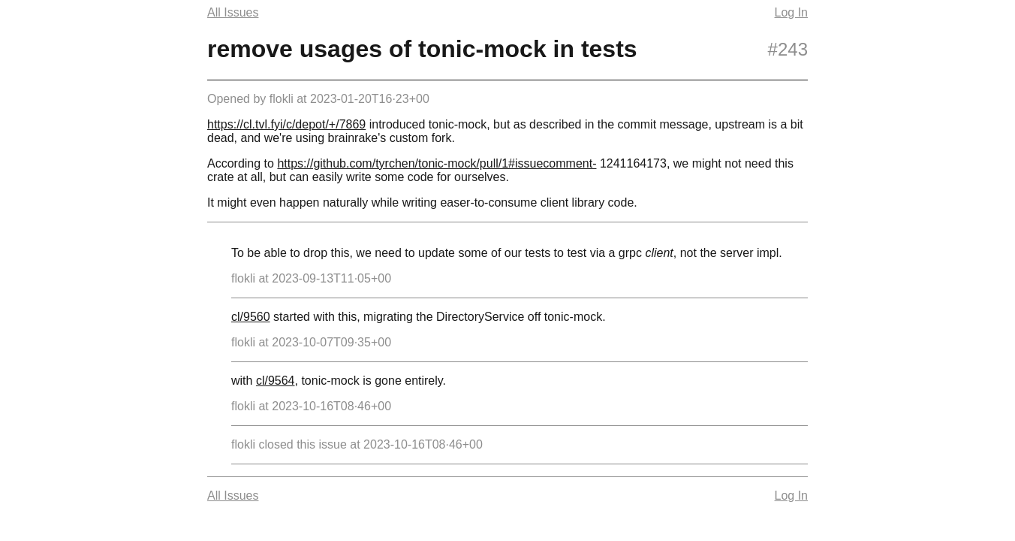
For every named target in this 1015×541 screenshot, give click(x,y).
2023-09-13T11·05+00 (331, 278)
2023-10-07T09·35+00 (331, 342)
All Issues (232, 12)
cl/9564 (275, 380)
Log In (791, 12)
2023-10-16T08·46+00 (331, 406)
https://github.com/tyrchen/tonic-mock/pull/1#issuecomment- (436, 163)
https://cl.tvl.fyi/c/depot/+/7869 (286, 124)
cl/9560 (250, 316)
